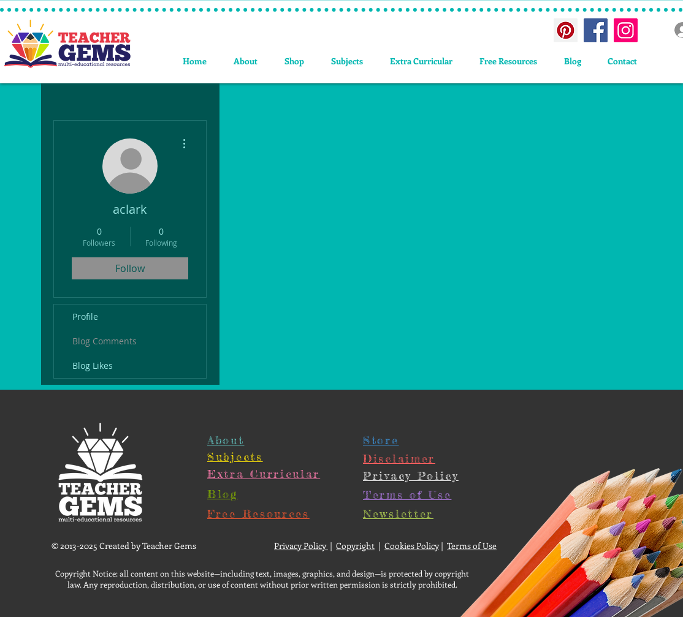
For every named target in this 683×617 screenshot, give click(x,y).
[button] (347, 61)
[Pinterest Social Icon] (566, 30)
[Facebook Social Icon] (596, 30)
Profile (85, 316)
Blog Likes (92, 365)
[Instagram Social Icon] (626, 30)
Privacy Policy (301, 545)
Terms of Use (472, 545)
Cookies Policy (411, 545)
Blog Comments (104, 341)
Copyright (355, 545)
